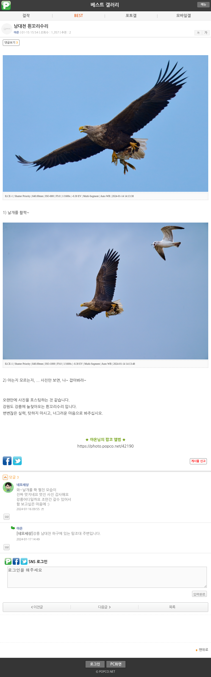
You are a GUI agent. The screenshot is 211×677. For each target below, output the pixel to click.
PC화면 (116, 664)
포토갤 (131, 16)
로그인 (95, 664)
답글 (7, 517)
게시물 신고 (198, 461)
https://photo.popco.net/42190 (105, 446)
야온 (19, 528)
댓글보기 (11, 42)
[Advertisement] (105, 628)
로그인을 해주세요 (107, 577)
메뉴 (203, 4)
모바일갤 (183, 16)
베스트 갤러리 (105, 4)
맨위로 (203, 649)
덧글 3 (11, 477)
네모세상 (22, 485)
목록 (172, 607)
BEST (78, 16)
